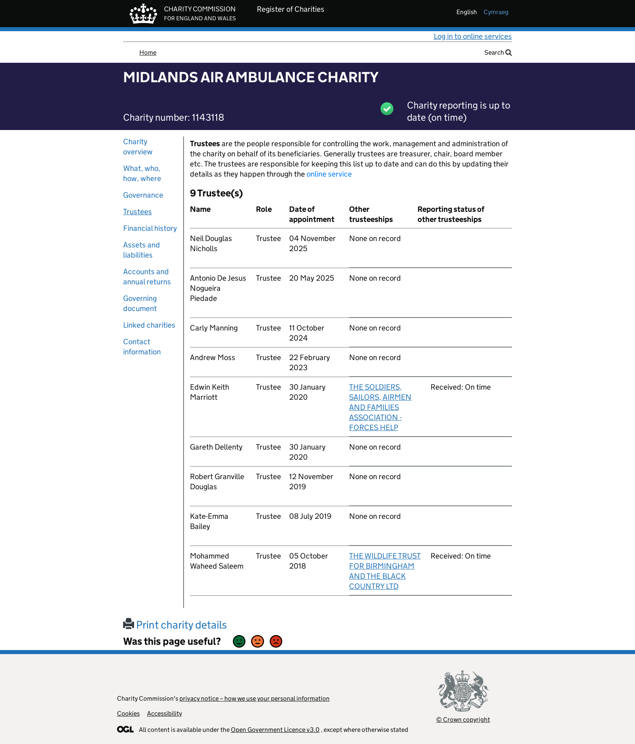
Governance (143, 195)
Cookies (128, 713)
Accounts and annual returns (147, 276)
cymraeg (496, 12)
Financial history (150, 228)
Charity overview (138, 146)
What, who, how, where (142, 173)
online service (329, 174)
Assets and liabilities (141, 250)
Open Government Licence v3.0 (275, 729)
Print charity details (175, 624)
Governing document (140, 303)
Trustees (137, 211)
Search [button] (498, 52)
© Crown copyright (463, 719)
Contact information (142, 346)
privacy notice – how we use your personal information (254, 698)
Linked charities (149, 325)
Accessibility (164, 713)
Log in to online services (473, 36)
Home (147, 52)
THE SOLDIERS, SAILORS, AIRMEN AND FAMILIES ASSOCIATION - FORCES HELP (380, 407)
